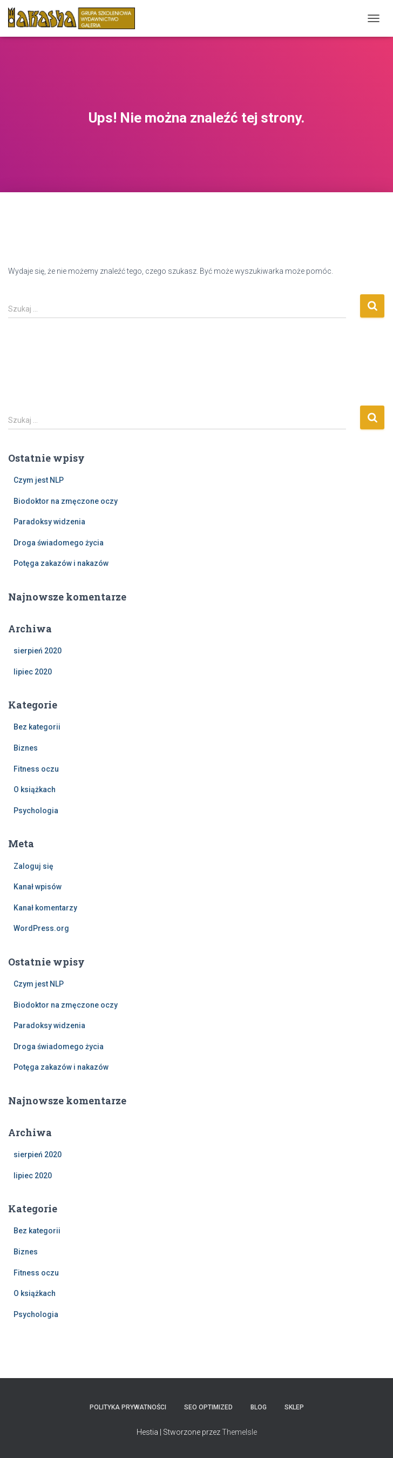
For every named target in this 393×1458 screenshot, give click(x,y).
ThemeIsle (239, 1432)
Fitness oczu (36, 769)
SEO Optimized (208, 1407)
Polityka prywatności (128, 1407)
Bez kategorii (36, 727)
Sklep (294, 1407)
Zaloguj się (33, 866)
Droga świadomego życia (58, 542)
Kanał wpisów (37, 886)
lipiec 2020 (32, 671)
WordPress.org (41, 928)
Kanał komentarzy (45, 907)
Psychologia (35, 810)
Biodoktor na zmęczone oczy (65, 501)
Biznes (25, 748)
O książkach (34, 789)
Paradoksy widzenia (49, 521)
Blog (258, 1407)
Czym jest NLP (38, 480)
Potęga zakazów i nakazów (61, 563)
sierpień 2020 (37, 650)
